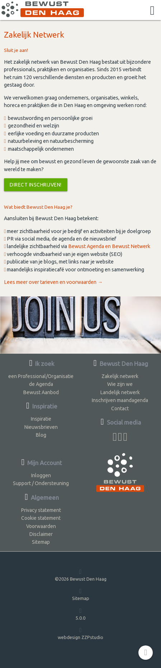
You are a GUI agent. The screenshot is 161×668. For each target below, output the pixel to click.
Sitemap (41, 542)
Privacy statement (41, 510)
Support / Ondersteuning (41, 483)
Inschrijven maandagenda (120, 400)
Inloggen (41, 475)
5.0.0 (80, 613)
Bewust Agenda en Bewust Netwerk (109, 246)
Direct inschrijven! (36, 185)
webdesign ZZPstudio (80, 633)
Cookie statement (41, 518)
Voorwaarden (41, 526)
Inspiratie (41, 419)
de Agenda (41, 384)
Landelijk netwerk (120, 392)
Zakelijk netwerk (119, 376)
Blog (41, 435)
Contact (120, 408)
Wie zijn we (120, 384)
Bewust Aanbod (41, 392)
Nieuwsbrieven (41, 427)
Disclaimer (41, 534)
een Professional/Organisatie (41, 376)
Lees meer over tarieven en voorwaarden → (53, 282)
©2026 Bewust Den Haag (80, 574)
